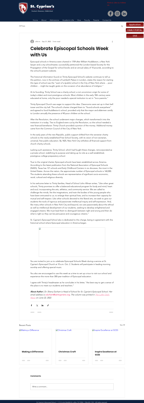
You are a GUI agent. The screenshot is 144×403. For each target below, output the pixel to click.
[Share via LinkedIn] (42, 305)
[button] (122, 26)
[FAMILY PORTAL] (135, 30)
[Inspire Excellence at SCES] (108, 338)
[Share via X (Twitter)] (37, 305)
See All (122, 325)
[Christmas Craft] (72, 338)
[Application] (135, 25)
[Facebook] (110, 13)
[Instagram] (117, 13)
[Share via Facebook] (31, 305)
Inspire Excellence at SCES (106, 353)
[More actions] (112, 41)
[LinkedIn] (124, 13)
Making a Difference (32, 351)
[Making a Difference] (35, 338)
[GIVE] (135, 36)
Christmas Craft (67, 351)
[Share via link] (48, 305)
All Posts (22, 26)
